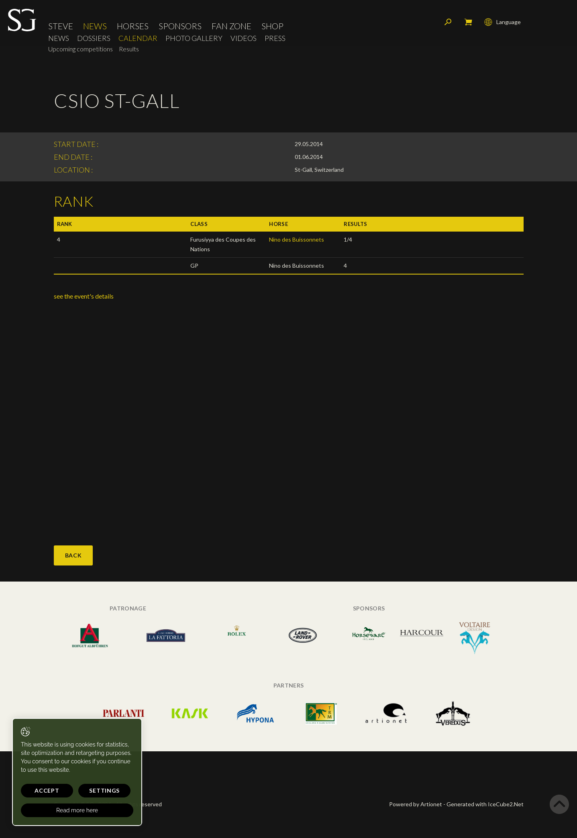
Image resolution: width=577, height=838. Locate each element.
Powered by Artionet (415, 804)
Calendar (137, 38)
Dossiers (93, 38)
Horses (133, 26)
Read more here (77, 810)
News (95, 26)
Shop (272, 26)
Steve (60, 26)
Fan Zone (231, 26)
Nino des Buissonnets (296, 239)
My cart (468, 22)
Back (73, 555)
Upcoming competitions (80, 49)
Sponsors (180, 26)
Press (275, 38)
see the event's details (84, 296)
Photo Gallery (193, 38)
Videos (243, 38)
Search (448, 22)
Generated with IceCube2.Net (485, 804)
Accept (47, 790)
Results (129, 49)
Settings (104, 790)
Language (502, 22)
